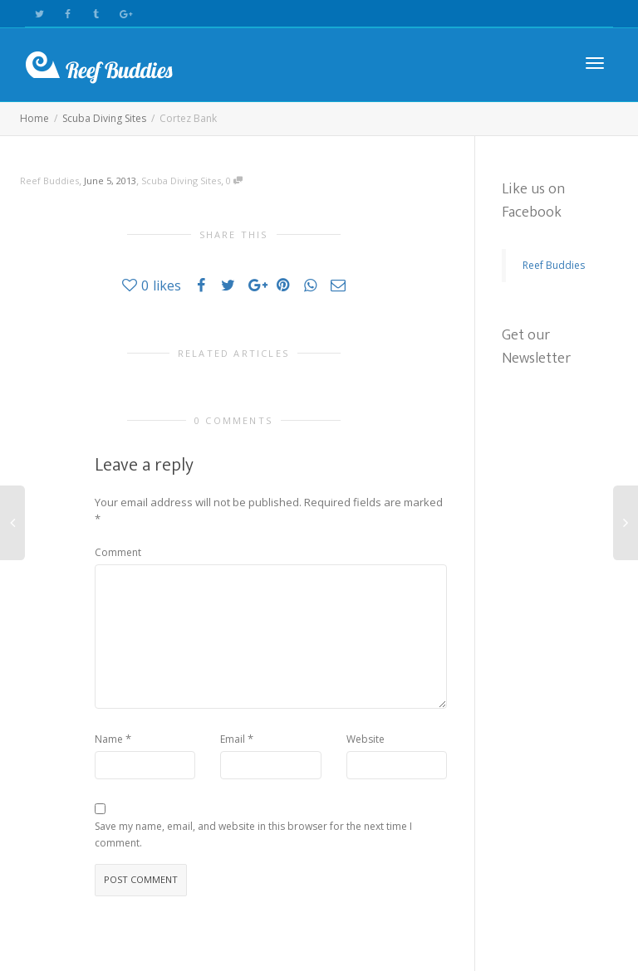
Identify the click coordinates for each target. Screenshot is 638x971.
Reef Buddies (554, 265)
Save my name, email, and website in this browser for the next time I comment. (253, 834)
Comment (118, 552)
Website (365, 739)
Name (109, 739)
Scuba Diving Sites (181, 180)
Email (232, 739)
